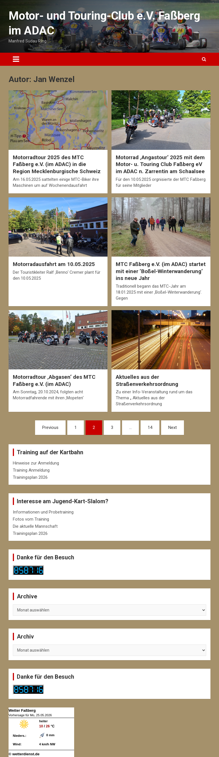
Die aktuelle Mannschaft (35, 526)
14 (150, 427)
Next (172, 427)
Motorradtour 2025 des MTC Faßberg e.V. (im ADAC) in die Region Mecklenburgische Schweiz (57, 164)
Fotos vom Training (31, 519)
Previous (50, 427)
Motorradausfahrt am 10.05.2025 (54, 264)
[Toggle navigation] (16, 59)
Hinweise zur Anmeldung (36, 463)
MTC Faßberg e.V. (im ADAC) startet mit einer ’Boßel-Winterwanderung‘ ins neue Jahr (161, 271)
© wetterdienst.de (24, 754)
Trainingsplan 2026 (30, 477)
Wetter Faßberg (22, 710)
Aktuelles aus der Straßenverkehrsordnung (147, 380)
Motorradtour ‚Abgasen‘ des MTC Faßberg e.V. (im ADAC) (54, 380)
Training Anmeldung (31, 470)
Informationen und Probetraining (43, 512)
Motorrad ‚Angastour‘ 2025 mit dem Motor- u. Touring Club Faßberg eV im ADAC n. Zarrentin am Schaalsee (160, 164)
